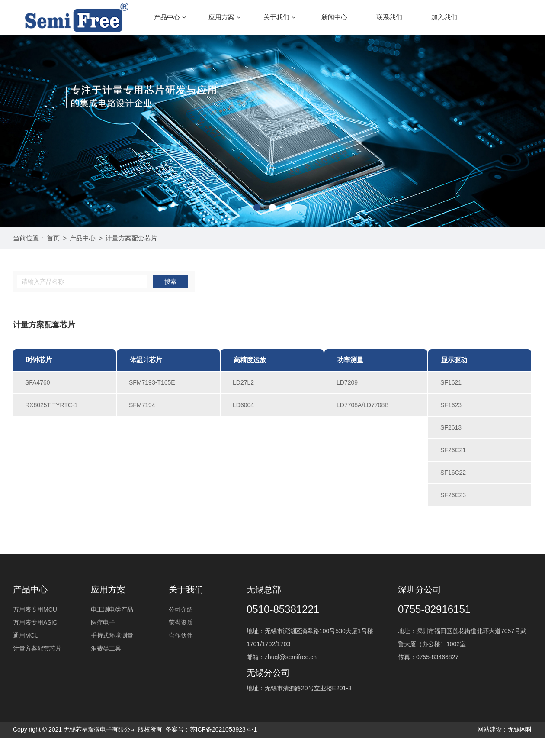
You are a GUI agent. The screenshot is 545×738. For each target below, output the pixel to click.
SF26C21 (453, 450)
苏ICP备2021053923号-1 (223, 729)
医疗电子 (103, 622)
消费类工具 (106, 648)
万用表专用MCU (35, 609)
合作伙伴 (181, 635)
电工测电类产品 (112, 609)
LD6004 (243, 404)
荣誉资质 (181, 622)
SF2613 (451, 427)
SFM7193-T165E (152, 382)
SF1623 (451, 404)
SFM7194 (142, 404)
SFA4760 (37, 382)
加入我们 (444, 17)
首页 (53, 238)
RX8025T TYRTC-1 (51, 404)
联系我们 (389, 17)
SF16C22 (453, 472)
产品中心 (170, 17)
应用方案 (224, 17)
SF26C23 (453, 495)
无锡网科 (520, 729)
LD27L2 (243, 382)
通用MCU (26, 635)
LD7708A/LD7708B (363, 404)
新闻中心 (334, 17)
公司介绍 (181, 609)
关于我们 (279, 17)
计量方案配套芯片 (131, 238)
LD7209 (347, 382)
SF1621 (451, 382)
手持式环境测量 (112, 635)
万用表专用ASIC (35, 622)
